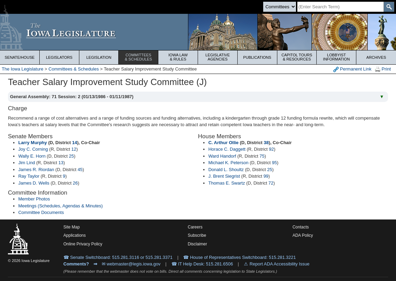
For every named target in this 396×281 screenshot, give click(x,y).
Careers (195, 227)
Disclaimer (197, 244)
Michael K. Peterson (228, 162)
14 (74, 142)
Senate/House (19, 57)
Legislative (217, 57)
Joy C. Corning (33, 149)
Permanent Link (352, 69)
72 (270, 183)
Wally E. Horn (32, 156)
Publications (257, 57)
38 (266, 142)
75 (261, 156)
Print (383, 69)
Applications (74, 235)
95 (274, 162)
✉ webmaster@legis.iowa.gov (131, 263)
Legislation (98, 57)
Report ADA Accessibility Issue (280, 263)
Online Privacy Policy (82, 244)
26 (75, 183)
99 (266, 176)
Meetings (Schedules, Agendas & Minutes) (60, 205)
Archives (376, 57)
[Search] (340, 7)
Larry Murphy (32, 142)
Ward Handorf (222, 156)
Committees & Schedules (74, 69)
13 (60, 162)
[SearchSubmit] (389, 7)
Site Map (71, 227)
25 (71, 156)
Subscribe (197, 235)
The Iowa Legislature (22, 69)
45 (80, 169)
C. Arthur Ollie (223, 142)
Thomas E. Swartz (226, 183)
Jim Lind (26, 162)
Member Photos (34, 199)
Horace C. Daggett (227, 149)
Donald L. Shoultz (226, 169)
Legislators (59, 57)
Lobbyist (336, 57)
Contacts (301, 227)
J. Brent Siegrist (224, 176)
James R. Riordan (36, 169)
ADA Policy (303, 235)
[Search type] (279, 7)
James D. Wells (33, 183)
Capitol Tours (297, 57)
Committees (138, 57)
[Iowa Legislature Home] (198, 32)
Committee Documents (41, 212)
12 (73, 149)
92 (271, 149)
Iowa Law (178, 57)
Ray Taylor (28, 176)
